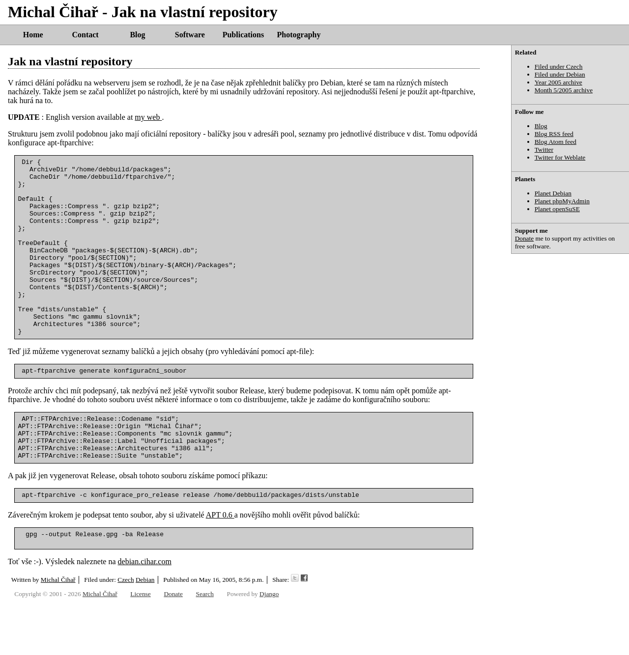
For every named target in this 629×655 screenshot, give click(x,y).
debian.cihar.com (145, 611)
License (140, 644)
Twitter (544, 149)
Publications (243, 34)
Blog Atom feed (555, 141)
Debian (145, 629)
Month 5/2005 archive (564, 90)
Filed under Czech (559, 66)
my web (148, 117)
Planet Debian (553, 193)
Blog (137, 34)
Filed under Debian (560, 74)
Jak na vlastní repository (70, 61)
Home (33, 34)
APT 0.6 (220, 562)
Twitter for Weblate (560, 157)
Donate (524, 238)
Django (269, 644)
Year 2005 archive (558, 82)
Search (205, 644)
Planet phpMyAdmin (562, 201)
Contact (85, 34)
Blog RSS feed (554, 133)
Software (190, 34)
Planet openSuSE (557, 209)
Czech (125, 629)
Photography (299, 34)
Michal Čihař (58, 629)
